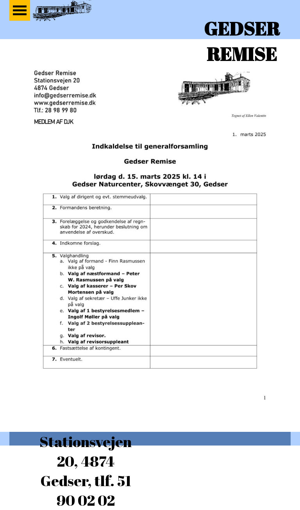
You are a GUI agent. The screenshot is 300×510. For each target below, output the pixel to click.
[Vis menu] (19, 10)
